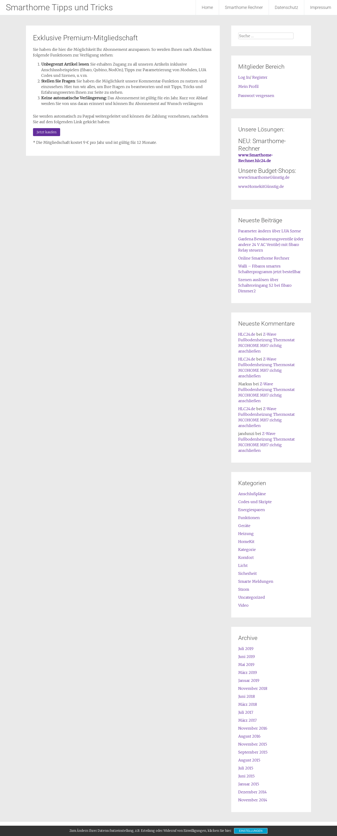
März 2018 (247, 704)
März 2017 (247, 720)
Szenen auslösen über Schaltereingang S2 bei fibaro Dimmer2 (265, 285)
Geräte (244, 525)
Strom (243, 589)
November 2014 (252, 800)
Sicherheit (247, 573)
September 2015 (252, 752)
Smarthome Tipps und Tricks (59, 7)
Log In (244, 77)
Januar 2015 (248, 784)
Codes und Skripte (255, 501)
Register (259, 77)
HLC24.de (246, 334)
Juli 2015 (245, 768)
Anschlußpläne (252, 493)
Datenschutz (286, 7)
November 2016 (252, 728)
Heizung (246, 533)
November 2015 (252, 744)
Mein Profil (248, 86)
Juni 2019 (246, 656)
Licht (243, 565)
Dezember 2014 (252, 792)
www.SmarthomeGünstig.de (263, 177)
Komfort (246, 557)
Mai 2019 (246, 664)
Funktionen (249, 517)
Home (207, 7)
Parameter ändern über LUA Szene (269, 231)
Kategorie (247, 549)
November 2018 (252, 688)
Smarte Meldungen (255, 581)
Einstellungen (250, 830)
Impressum (320, 7)
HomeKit (246, 541)
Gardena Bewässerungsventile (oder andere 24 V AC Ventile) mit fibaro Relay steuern (271, 245)
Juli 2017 (245, 712)
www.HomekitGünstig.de (261, 186)
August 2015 (249, 760)
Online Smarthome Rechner (263, 258)
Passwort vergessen (256, 95)
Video (243, 605)
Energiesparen (251, 509)
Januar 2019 (248, 680)
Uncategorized (251, 597)
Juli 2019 (245, 648)
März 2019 (247, 672)
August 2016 (249, 736)
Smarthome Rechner (244, 7)
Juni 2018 (246, 696)
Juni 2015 (246, 776)
